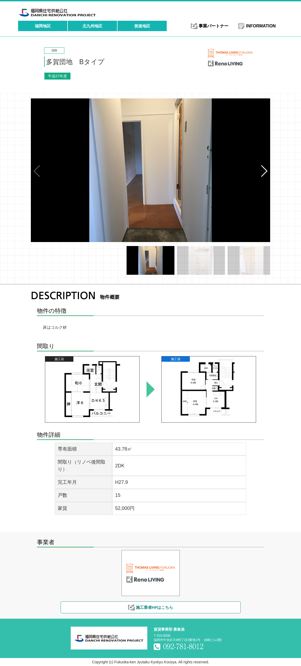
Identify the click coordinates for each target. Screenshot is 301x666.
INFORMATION (261, 26)
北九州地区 (92, 26)
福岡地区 (43, 26)
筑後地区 (142, 26)
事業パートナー (213, 26)
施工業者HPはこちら (154, 607)
